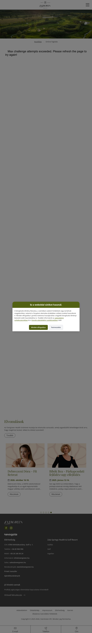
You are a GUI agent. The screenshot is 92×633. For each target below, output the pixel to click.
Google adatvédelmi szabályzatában (45, 320)
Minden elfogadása (38, 327)
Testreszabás (56, 327)
